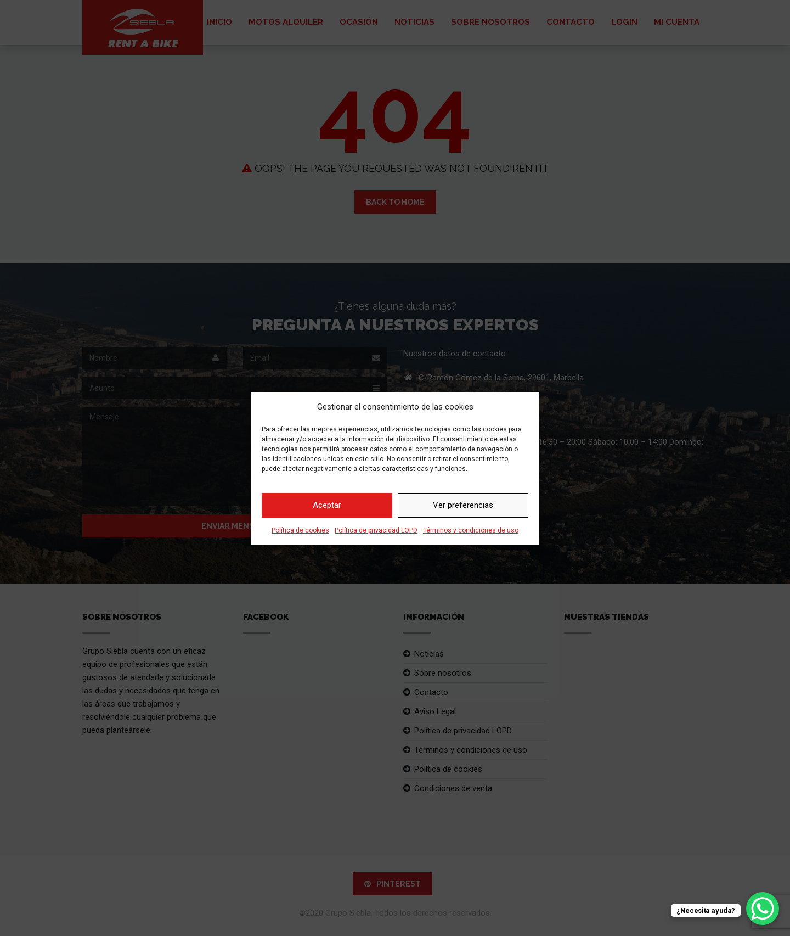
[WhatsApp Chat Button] (762, 908)
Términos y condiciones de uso (470, 530)
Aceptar (327, 505)
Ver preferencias (463, 505)
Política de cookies (300, 530)
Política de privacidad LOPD (376, 530)
